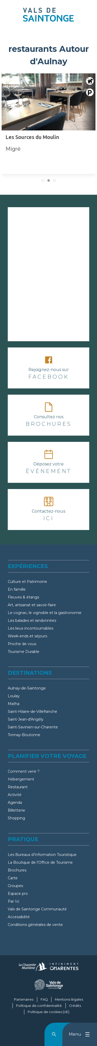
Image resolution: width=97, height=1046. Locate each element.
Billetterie (16, 810)
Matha (13, 703)
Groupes (15, 885)
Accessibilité (19, 917)
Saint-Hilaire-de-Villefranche (32, 711)
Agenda (15, 802)
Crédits (75, 1006)
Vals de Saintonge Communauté (37, 909)
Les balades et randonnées (32, 620)
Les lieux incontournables (30, 628)
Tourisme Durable (23, 651)
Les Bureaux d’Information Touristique (42, 854)
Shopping (16, 818)
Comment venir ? (24, 771)
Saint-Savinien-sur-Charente (33, 727)
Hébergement (21, 779)
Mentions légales (69, 999)
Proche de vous (22, 643)
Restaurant (18, 787)
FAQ (44, 999)
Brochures (17, 870)
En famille (17, 589)
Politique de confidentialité (39, 1006)
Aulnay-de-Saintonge (27, 688)
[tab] (43, 180)
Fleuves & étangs (23, 597)
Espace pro (18, 893)
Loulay (14, 696)
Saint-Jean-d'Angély (25, 719)
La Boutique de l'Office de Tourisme (40, 862)
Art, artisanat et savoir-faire (32, 605)
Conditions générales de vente (35, 924)
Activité (14, 794)
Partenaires (23, 999)
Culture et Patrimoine (27, 581)
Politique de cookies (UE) (48, 1012)
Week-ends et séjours (27, 636)
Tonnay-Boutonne (24, 735)
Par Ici (13, 901)
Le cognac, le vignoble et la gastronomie (44, 612)
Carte (13, 878)
